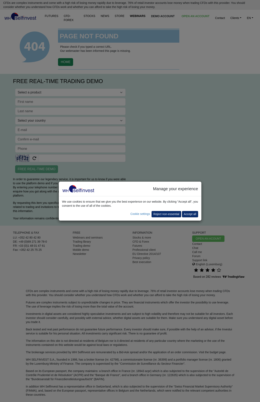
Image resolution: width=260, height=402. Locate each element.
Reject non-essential (166, 214)
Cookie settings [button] (140, 213)
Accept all (190, 214)
